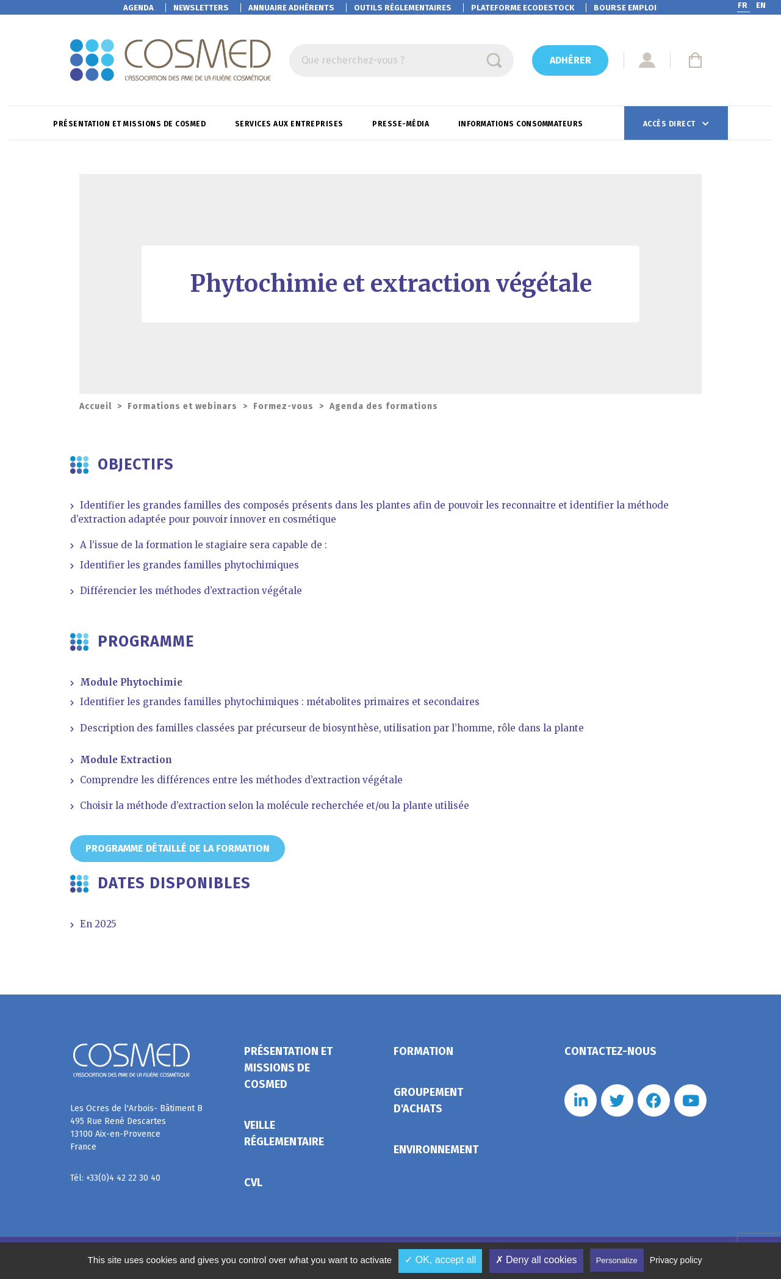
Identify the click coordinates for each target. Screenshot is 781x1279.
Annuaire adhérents (291, 7)
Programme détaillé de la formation (177, 848)
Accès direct (670, 124)
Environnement (436, 1149)
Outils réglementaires (403, 7)
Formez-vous (283, 406)
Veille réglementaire (284, 1133)
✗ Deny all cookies (536, 1260)
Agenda (138, 7)
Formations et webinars (182, 406)
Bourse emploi (625, 7)
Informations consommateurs (522, 124)
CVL (253, 1182)
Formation (423, 1051)
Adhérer (570, 60)
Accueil (95, 406)
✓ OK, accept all (440, 1260)
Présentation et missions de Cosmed (130, 124)
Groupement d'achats (428, 1100)
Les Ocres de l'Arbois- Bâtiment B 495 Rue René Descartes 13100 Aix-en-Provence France (136, 1127)
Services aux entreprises (290, 124)
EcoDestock (522, 7)
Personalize (617, 1260)
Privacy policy (676, 1260)
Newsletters (201, 7)
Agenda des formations (383, 406)
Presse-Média (401, 124)
